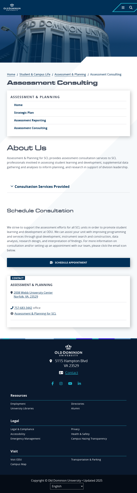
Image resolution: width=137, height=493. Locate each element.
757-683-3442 (23, 308)
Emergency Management (25, 438)
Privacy (75, 429)
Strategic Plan (24, 113)
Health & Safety (80, 434)
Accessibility (18, 434)
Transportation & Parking (86, 459)
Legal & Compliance (22, 429)
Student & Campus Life (36, 74)
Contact (71, 372)
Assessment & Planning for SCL (35, 313)
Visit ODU (16, 459)
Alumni (75, 408)
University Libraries (22, 408)
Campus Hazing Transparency (89, 438)
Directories (77, 403)
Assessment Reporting (30, 120)
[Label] (66, 486)
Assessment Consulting (30, 128)
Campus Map (18, 464)
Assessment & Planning (72, 74)
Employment (18, 403)
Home (13, 74)
